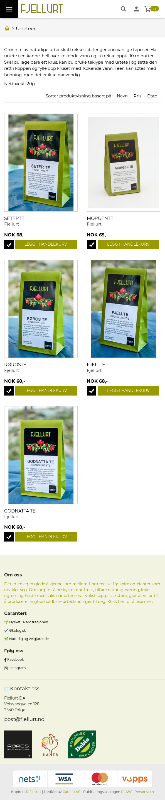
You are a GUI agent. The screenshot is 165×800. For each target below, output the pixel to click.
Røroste (15, 364)
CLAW (126, 792)
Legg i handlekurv (45, 244)
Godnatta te (20, 511)
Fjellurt (35, 792)
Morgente (100, 218)
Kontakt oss (25, 689)
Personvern (144, 792)
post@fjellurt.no (24, 719)
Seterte (14, 218)
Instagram (17, 668)
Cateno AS (71, 792)
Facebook (15, 659)
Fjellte (96, 364)
